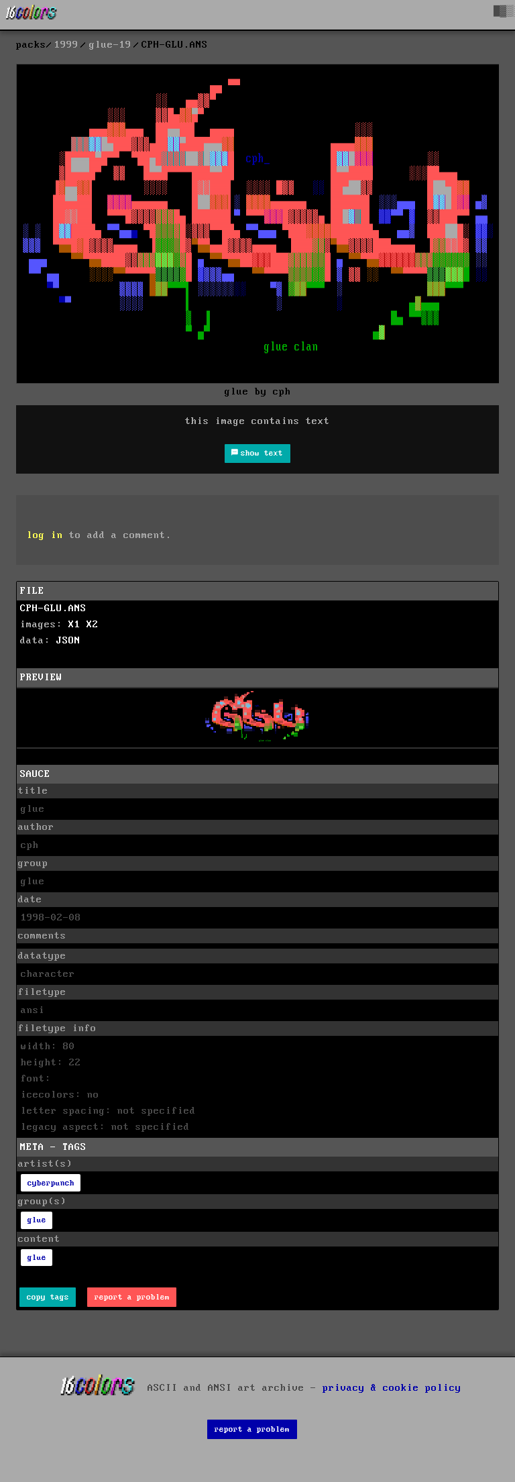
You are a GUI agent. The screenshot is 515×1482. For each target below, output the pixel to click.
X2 (93, 624)
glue (36, 1220)
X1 (74, 624)
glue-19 (110, 45)
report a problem (132, 1297)
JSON (68, 640)
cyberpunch (50, 1183)
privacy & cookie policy (392, 1388)
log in (45, 535)
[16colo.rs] (31, 15)
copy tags (48, 1297)
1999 (66, 45)
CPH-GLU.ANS (53, 608)
